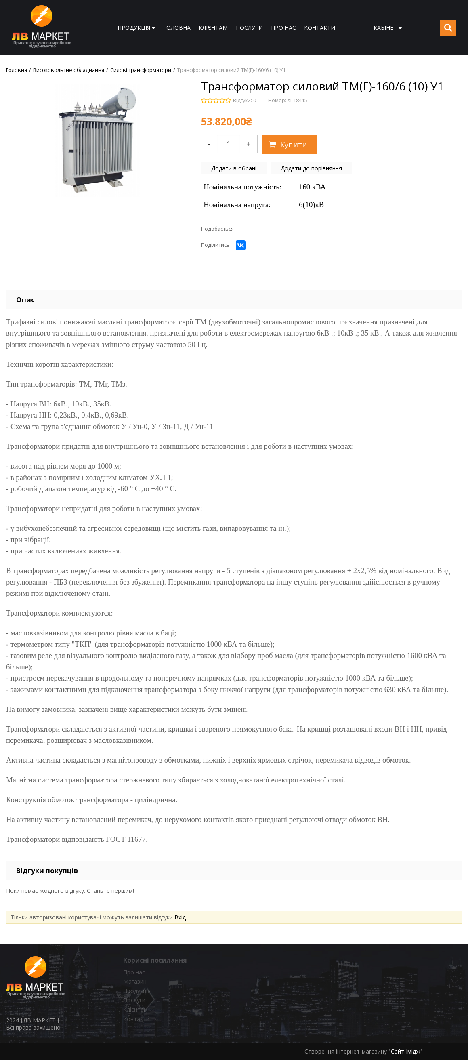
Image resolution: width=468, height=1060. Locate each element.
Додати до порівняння (311, 168)
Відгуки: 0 (244, 100)
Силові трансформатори (140, 70)
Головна (16, 70)
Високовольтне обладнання (68, 70)
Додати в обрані (233, 168)
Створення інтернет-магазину (345, 1051)
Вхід (180, 917)
